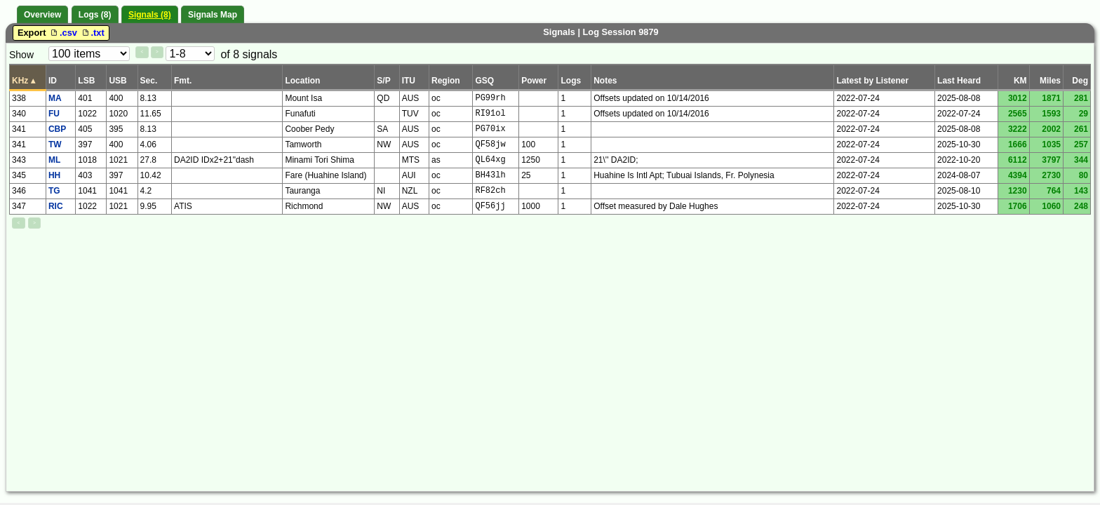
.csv (63, 32)
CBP (57, 129)
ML (54, 160)
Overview (42, 15)
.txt (92, 32)
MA (55, 98)
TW (55, 144)
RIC (55, 206)
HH (54, 175)
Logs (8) (95, 15)
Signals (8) (149, 15)
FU (54, 114)
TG (54, 191)
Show (21, 54)
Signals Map (212, 15)
